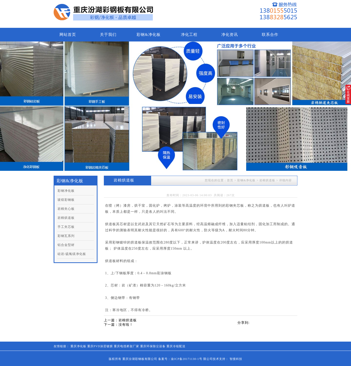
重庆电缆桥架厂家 (126, 346)
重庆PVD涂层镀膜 (100, 346)
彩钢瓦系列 (66, 236)
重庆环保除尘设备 (153, 346)
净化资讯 (229, 34)
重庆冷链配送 (175, 346)
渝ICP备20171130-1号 (186, 359)
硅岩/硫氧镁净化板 (72, 254)
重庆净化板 (78, 346)
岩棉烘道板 (66, 218)
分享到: (243, 323)
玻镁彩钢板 (66, 200)
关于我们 (108, 34)
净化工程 (189, 34)
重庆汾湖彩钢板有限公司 (139, 359)
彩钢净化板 (66, 191)
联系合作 (270, 34)
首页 (230, 180)
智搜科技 (236, 359)
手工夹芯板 (66, 227)
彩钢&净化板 (148, 34)
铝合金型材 (66, 245)
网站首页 (67, 34)
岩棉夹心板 (66, 209)
